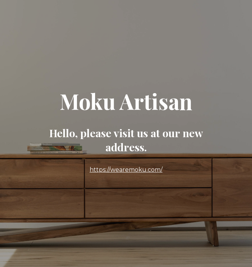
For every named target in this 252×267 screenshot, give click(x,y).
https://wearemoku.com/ (126, 169)
